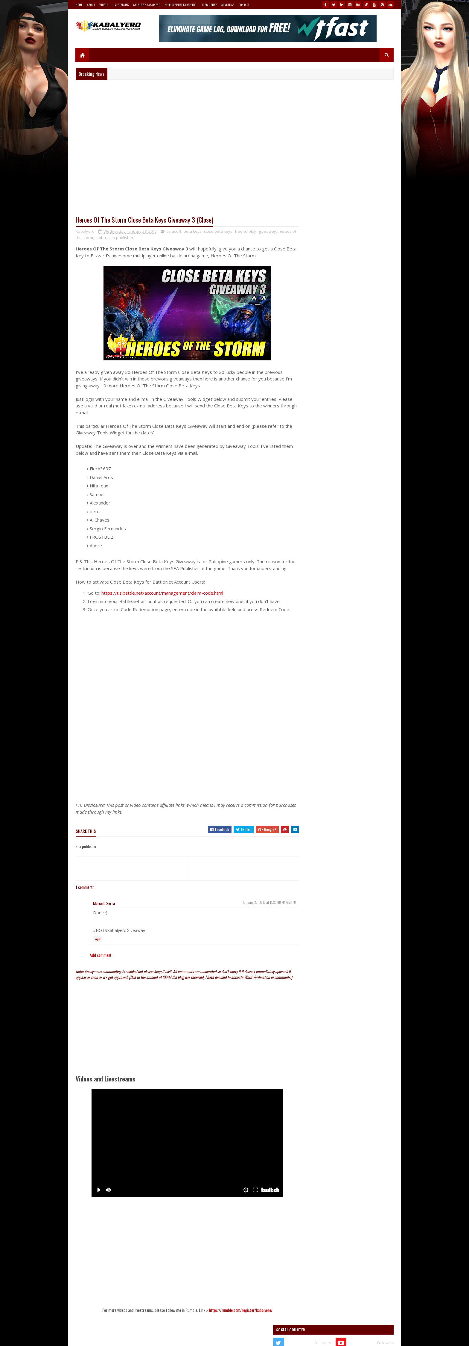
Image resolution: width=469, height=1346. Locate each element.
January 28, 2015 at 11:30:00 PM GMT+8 (257, 916)
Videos (103, 4)
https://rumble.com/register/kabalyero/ (235, 1329)
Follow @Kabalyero (313, 813)
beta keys (193, 231)
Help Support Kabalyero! (181, 4)
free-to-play (245, 231)
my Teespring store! (355, 328)
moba (120, 238)
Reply (97, 953)
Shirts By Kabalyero (146, 4)
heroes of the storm (94, 238)
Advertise (227, 4)
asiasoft (173, 231)
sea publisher (140, 238)
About (91, 4)
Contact (244, 4)
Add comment (101, 969)
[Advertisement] (181, 769)
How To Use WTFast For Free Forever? (353, 380)
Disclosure (209, 4)
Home (79, 4)
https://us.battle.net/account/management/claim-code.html (162, 600)
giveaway (267, 231)
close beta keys (218, 231)
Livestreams (120, 4)
